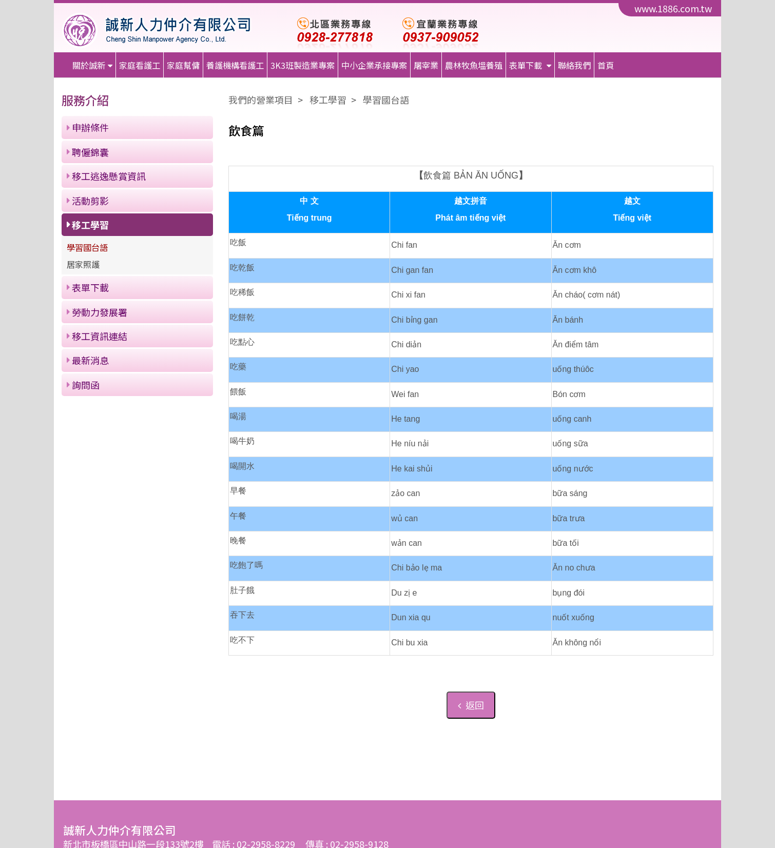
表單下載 (526, 65)
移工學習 (90, 224)
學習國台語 (87, 247)
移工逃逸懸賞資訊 (109, 176)
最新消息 (90, 360)
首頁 (605, 65)
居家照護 (83, 264)
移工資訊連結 (99, 336)
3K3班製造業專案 (302, 65)
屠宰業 (426, 65)
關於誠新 (88, 65)
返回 (471, 705)
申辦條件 (90, 127)
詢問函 (86, 384)
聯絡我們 (574, 65)
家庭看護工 (139, 65)
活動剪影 (90, 200)
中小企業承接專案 (374, 65)
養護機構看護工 (235, 65)
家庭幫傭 (183, 65)
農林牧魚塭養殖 (473, 65)
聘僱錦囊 (90, 152)
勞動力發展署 (99, 312)
